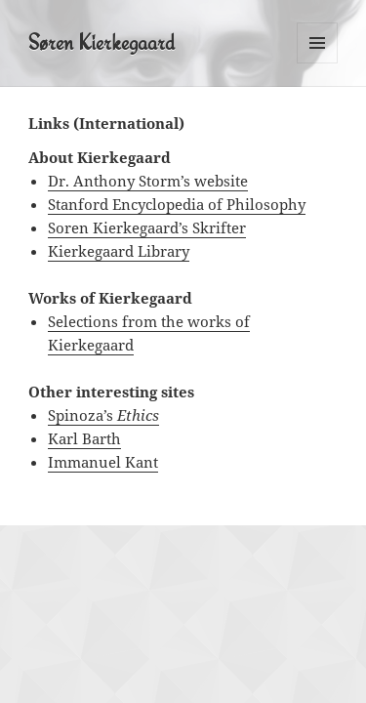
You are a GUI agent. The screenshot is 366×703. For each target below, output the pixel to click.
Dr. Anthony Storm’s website (148, 180)
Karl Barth (84, 438)
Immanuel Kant (103, 462)
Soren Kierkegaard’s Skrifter (147, 227)
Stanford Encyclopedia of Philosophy (176, 204)
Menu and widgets (318, 62)
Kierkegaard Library (118, 251)
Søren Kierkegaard (101, 42)
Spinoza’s (103, 415)
